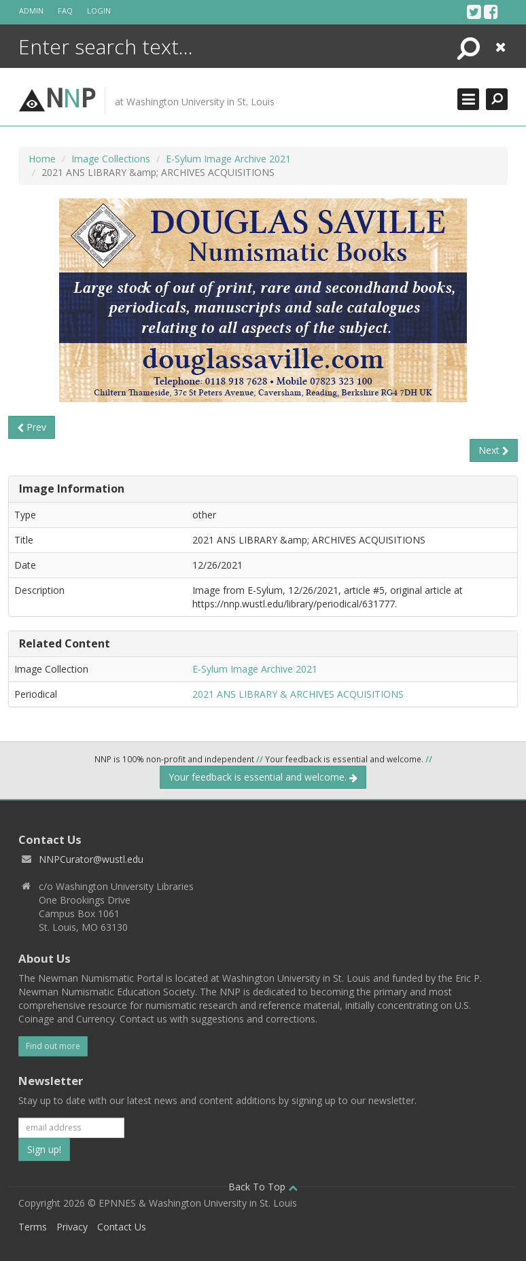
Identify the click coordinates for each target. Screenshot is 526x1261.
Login (99, 10)
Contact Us (121, 1226)
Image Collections (110, 158)
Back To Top (263, 1186)
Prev (31, 427)
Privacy (72, 1226)
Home (42, 158)
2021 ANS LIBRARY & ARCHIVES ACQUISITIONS (298, 694)
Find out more (53, 1046)
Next (493, 450)
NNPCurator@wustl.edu (91, 859)
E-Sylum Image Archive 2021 (228, 158)
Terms (32, 1226)
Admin (31, 10)
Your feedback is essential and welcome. (263, 776)
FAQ (65, 10)
